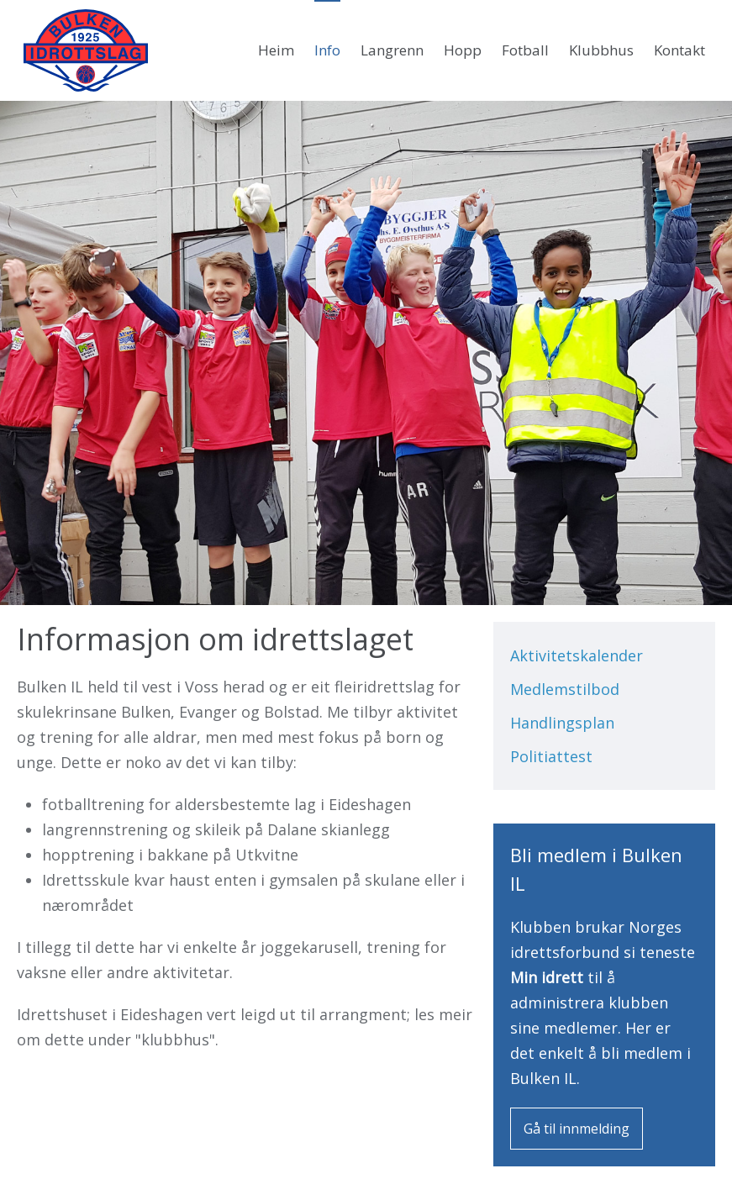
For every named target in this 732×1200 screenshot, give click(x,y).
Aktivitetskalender (576, 655)
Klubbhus (601, 50)
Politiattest (551, 756)
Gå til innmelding (576, 1128)
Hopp (463, 50)
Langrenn (392, 50)
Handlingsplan (562, 723)
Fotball (525, 50)
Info (327, 50)
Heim (276, 50)
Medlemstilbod (564, 689)
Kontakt (679, 50)
